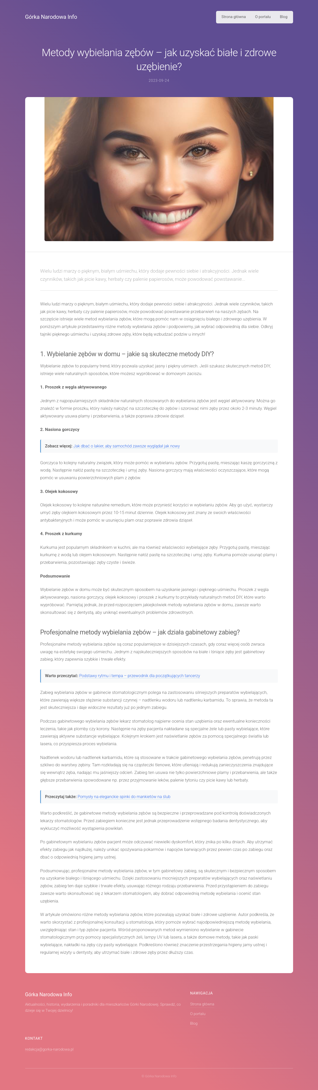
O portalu (263, 16)
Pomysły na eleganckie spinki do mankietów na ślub (124, 796)
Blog (283, 16)
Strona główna (233, 16)
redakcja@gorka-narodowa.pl (49, 1049)
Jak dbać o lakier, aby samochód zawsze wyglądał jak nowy (126, 446)
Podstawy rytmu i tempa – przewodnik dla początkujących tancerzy (139, 675)
